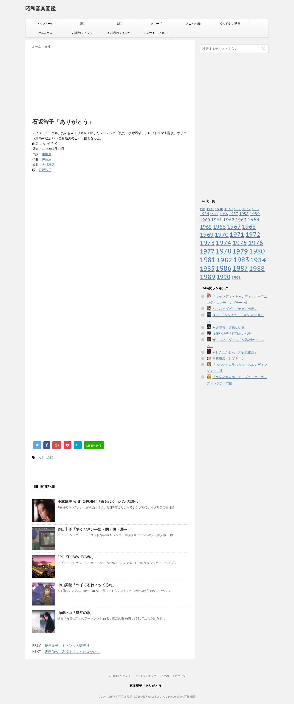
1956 (224, 213)
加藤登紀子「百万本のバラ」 (233, 334)
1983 (241, 259)
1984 (258, 260)
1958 (244, 213)
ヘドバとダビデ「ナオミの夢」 (234, 309)
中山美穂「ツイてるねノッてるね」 (86, 585)
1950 (237, 209)
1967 (234, 226)
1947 (210, 209)
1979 (240, 251)
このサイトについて (156, 32)
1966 (219, 226)
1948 (219, 209)
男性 (82, 23)
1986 (223, 268)
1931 (202, 209)
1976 (255, 243)
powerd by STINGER (181, 696)
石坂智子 (45, 170)
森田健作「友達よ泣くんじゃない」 (72, 652)
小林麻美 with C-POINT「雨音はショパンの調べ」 (99, 501)
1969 (207, 234)
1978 (223, 251)
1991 (236, 277)
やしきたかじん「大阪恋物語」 (234, 352)
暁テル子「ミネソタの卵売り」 (69, 645)
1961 (216, 220)
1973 (207, 243)
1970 (222, 234)
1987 (240, 268)
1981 (207, 260)
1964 (254, 219)
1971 (237, 234)
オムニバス (45, 32)
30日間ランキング (119, 32)
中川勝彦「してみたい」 (230, 358)
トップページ (45, 23)
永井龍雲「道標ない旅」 (230, 327)
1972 (253, 234)
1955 (214, 214)
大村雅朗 (48, 165)
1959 (255, 213)
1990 (223, 277)
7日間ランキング (82, 32)
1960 (205, 219)
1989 (207, 277)
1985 (207, 268)
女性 (119, 23)
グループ (156, 23)
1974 (223, 243)
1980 (49, 458)
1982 (224, 260)
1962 (228, 220)
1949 (228, 209)
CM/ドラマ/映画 (230, 23)
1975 (239, 243)
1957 (233, 213)
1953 (255, 209)
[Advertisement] (110, 82)
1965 (206, 226)
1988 (257, 268)
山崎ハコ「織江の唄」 (75, 612)
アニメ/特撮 (193, 23)
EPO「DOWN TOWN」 (76, 557)
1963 (240, 219)
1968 (249, 226)
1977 (207, 251)
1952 (246, 209)
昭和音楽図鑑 (40, 8)
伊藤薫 (46, 154)
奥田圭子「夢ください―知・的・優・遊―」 (94, 529)
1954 (204, 213)
